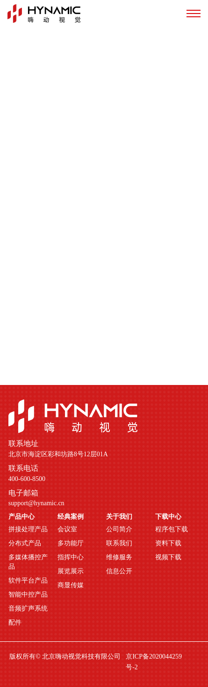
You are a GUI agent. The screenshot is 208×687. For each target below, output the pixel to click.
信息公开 (119, 571)
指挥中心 (70, 557)
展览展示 (70, 571)
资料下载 (168, 543)
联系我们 (119, 543)
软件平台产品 (28, 580)
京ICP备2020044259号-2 (154, 662)
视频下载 (168, 557)
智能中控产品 (28, 594)
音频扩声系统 (28, 608)
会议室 (67, 529)
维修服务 (119, 557)
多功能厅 (70, 543)
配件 (15, 622)
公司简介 (119, 529)
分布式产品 (24, 543)
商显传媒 (70, 585)
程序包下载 (171, 529)
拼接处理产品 (28, 529)
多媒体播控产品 (28, 562)
